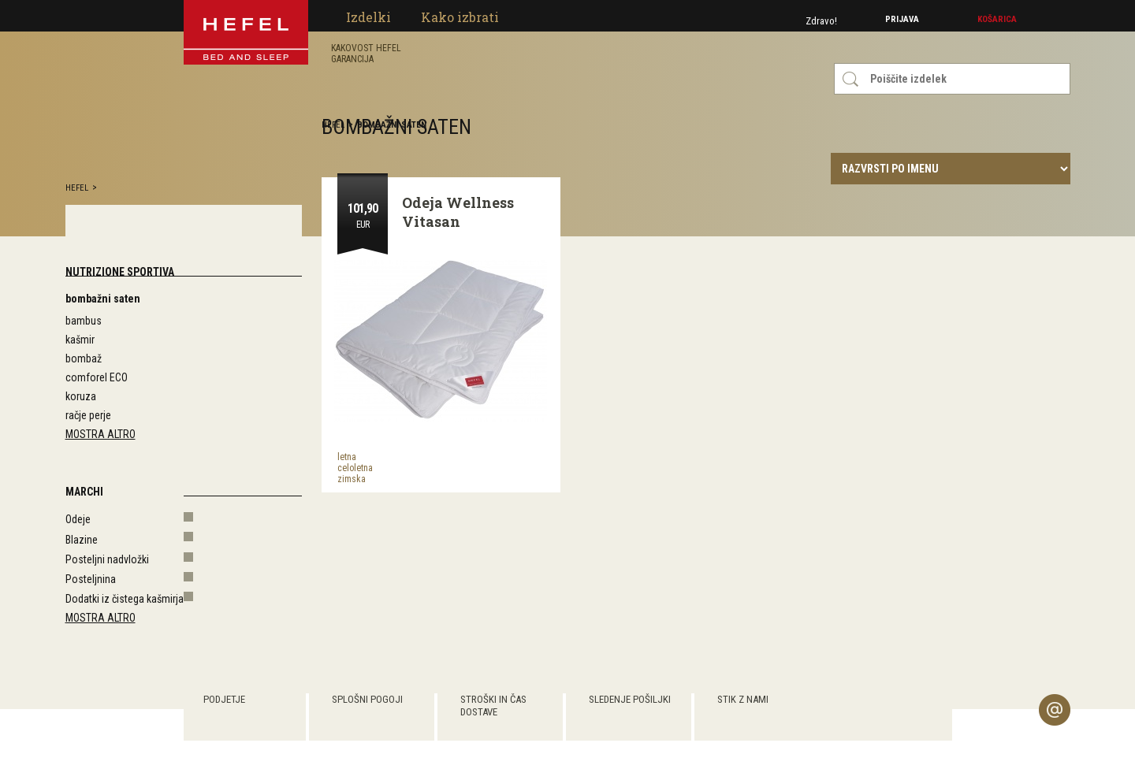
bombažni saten (102, 298)
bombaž (83, 358)
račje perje (88, 415)
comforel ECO (96, 377)
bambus (83, 320)
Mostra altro (100, 434)
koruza (80, 396)
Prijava (902, 19)
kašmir (80, 339)
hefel (76, 188)
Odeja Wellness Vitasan (458, 212)
